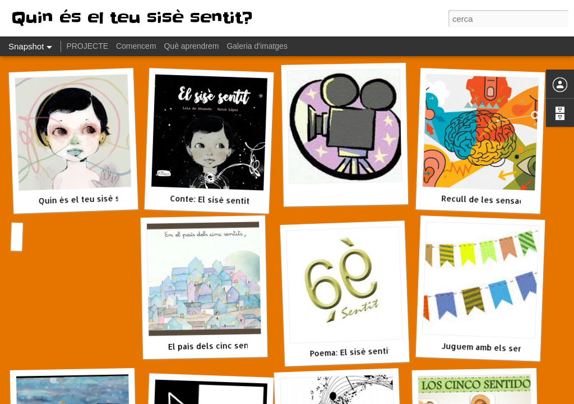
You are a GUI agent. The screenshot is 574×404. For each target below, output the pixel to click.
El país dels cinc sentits (215, 345)
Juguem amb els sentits (488, 347)
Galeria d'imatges (257, 46)
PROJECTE (87, 46)
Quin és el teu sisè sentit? (90, 198)
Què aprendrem (191, 46)
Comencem (136, 46)
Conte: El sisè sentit (210, 200)
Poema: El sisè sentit (350, 352)
